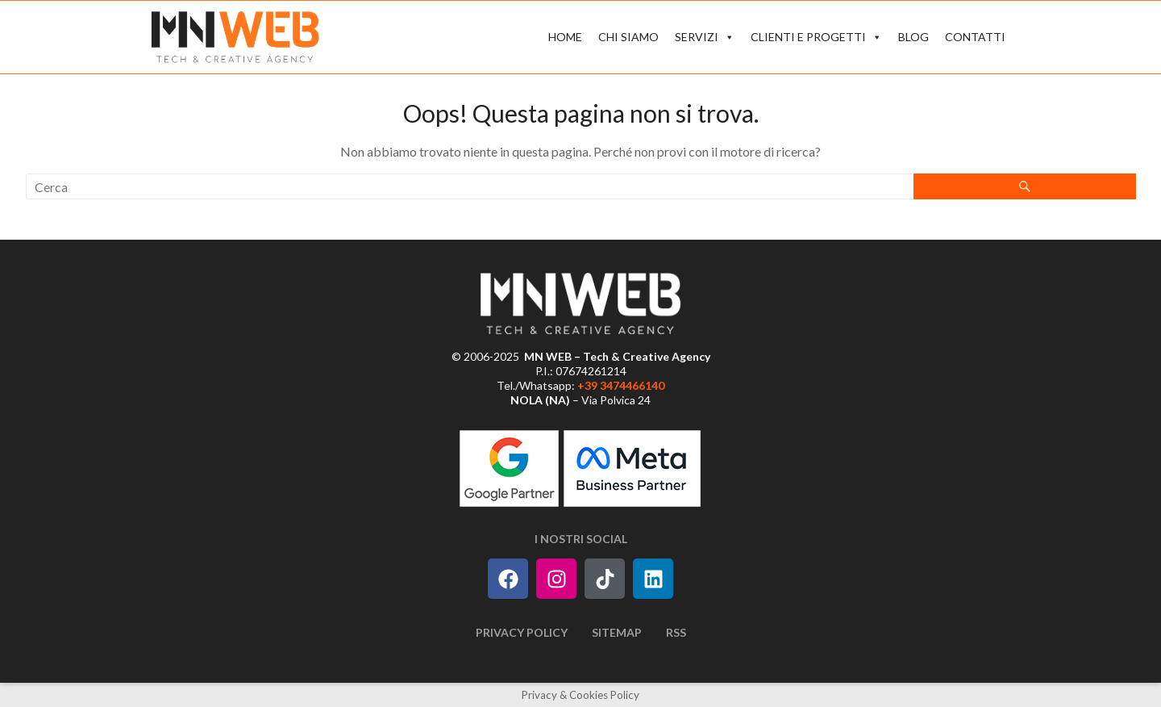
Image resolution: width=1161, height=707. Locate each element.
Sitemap (617, 632)
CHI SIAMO (628, 37)
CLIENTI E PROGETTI (816, 37)
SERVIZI (704, 37)
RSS (676, 632)
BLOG (913, 37)
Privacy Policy (522, 632)
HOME (565, 37)
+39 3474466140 (620, 385)
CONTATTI (975, 37)
